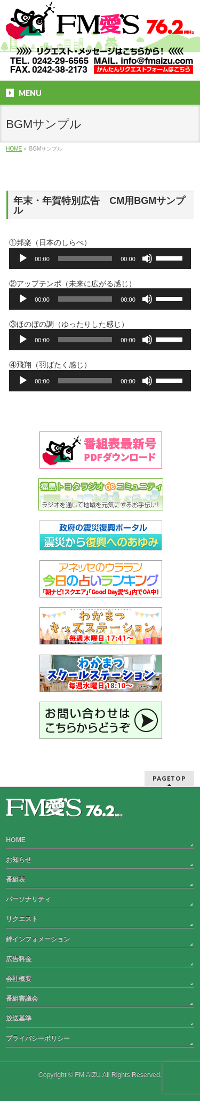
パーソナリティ (28, 899)
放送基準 (18, 1018)
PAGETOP (169, 778)
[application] (100, 258)
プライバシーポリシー (38, 1038)
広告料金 (18, 959)
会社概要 (18, 978)
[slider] (85, 258)
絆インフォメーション (38, 939)
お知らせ (18, 859)
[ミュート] (147, 258)
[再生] (23, 258)
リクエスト (22, 919)
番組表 (15, 879)
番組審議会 (22, 998)
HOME (16, 840)
